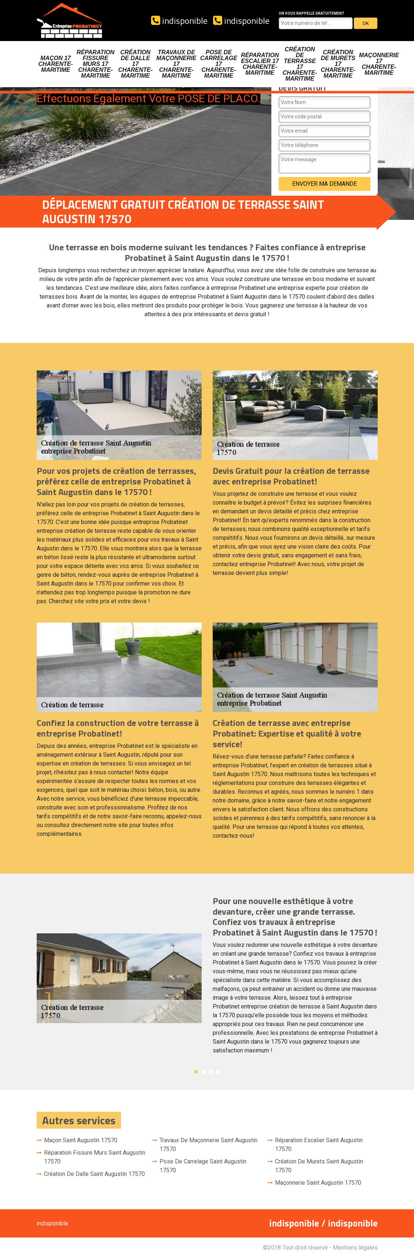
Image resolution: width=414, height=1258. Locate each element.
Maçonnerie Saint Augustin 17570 (318, 1182)
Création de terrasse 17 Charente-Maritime (299, 64)
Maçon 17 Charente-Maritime (56, 64)
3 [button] (211, 1072)
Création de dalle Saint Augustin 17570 (94, 1173)
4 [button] (218, 1072)
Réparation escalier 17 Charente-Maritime (260, 64)
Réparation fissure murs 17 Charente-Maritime (95, 64)
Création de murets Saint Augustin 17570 (319, 1166)
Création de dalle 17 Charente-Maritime (135, 64)
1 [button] (196, 1072)
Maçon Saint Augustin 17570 (80, 1140)
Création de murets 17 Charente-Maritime (338, 64)
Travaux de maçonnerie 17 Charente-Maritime (176, 64)
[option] (207, 978)
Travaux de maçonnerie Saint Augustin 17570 (208, 1144)
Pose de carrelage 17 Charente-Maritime (218, 64)
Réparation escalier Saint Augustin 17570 (319, 1144)
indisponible (179, 20)
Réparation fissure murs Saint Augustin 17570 (94, 1157)
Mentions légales (355, 1247)
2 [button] (203, 1072)
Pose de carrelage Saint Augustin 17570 (203, 1166)
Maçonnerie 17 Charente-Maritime (379, 64)
